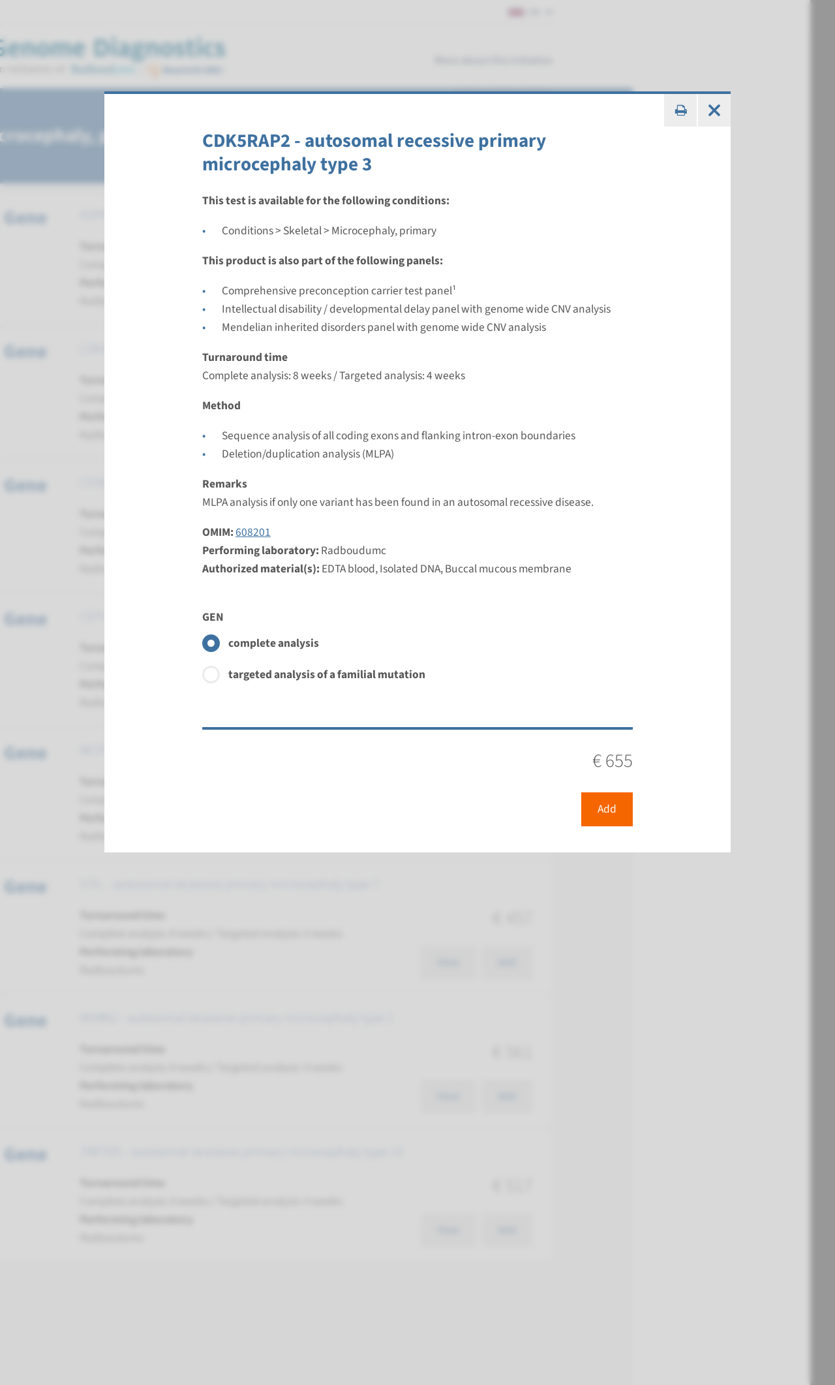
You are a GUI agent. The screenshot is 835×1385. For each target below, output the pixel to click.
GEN (213, 617)
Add (607, 809)
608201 (253, 532)
